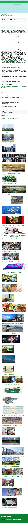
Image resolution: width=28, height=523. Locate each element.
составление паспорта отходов (7, 98)
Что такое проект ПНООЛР (6, 117)
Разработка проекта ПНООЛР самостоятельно (10, 118)
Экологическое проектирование (7, 112)
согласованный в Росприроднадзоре (8, 94)
